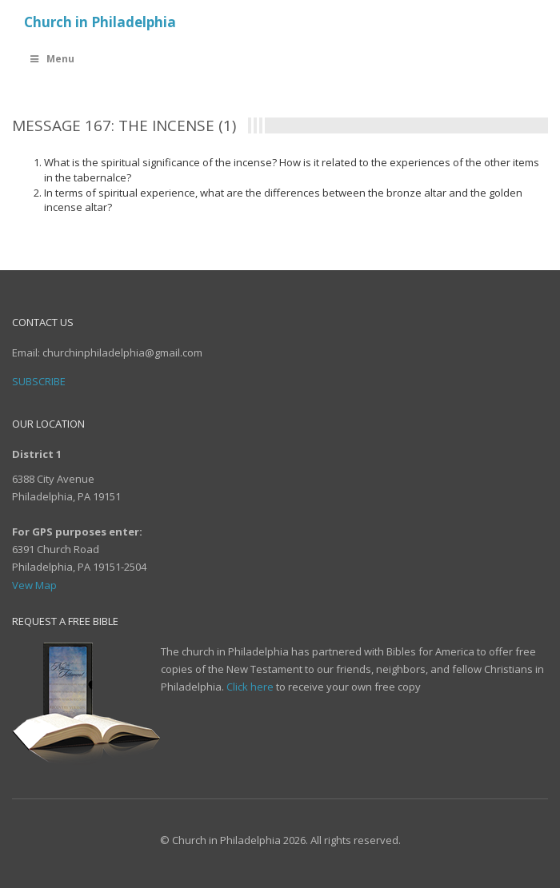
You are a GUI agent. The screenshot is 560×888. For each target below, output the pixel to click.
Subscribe (39, 381)
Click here (250, 686)
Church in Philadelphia (100, 22)
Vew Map (34, 585)
